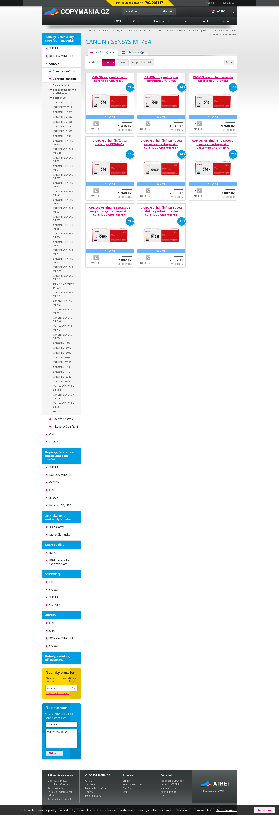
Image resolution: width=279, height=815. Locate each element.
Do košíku (96, 123)
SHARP (126, 780)
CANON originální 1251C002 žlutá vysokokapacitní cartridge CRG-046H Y (161, 210)
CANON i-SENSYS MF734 (222, 34)
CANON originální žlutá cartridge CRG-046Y (110, 142)
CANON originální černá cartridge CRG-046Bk (109, 78)
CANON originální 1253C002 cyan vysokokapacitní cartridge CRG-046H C (212, 143)
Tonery (89, 791)
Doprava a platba (58, 780)
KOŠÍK (220, 11)
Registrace (228, 2)
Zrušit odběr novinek (57, 693)
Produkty (103, 30)
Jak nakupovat (160, 21)
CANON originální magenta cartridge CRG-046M (213, 78)
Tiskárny (90, 784)
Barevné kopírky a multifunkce (205, 30)
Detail (92, 129)
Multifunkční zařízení (96, 788)
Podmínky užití (169, 791)
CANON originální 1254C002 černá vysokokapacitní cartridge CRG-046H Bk (161, 143)
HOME (118, 21)
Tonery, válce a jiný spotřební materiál (132, 30)
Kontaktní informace (59, 784)
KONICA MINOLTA (133, 784)
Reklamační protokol (59, 799)
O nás (136, 21)
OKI (125, 791)
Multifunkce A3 (93, 795)
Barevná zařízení (176, 30)
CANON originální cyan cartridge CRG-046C (161, 78)
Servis (184, 21)
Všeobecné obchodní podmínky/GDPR (173, 782)
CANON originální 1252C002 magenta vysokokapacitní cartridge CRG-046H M (109, 210)
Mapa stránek (168, 788)
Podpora (226, 21)
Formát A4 (230, 30)
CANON (160, 30)
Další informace (226, 810)
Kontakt (204, 21)
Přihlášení (208, 2)
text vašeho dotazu (61, 738)
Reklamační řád (56, 788)
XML (163, 795)
